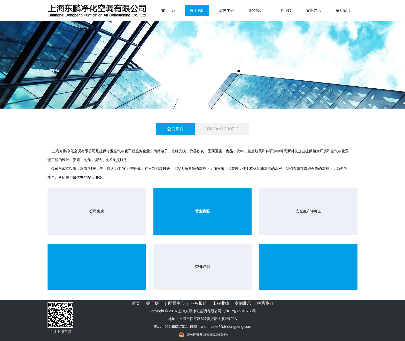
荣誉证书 (202, 267)
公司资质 (96, 211)
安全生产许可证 (308, 211)
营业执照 (202, 211)
